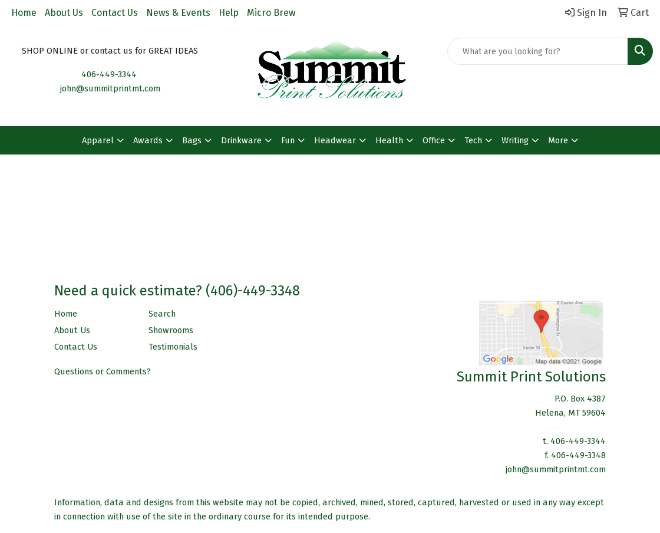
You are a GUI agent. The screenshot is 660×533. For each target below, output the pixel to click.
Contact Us (114, 12)
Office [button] (434, 140)
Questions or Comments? (102, 371)
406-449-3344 (109, 74)
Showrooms (170, 330)
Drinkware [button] (241, 140)
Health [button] (389, 140)
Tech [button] (473, 140)
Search (162, 313)
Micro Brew (271, 12)
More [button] (558, 140)
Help (229, 12)
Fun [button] (288, 140)
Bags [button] (192, 140)
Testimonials (172, 346)
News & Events (178, 12)
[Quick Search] (537, 51)
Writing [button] (515, 140)
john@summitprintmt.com (110, 88)
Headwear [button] (335, 140)
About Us (64, 12)
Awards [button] (148, 140)
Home (24, 12)
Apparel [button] (98, 140)
